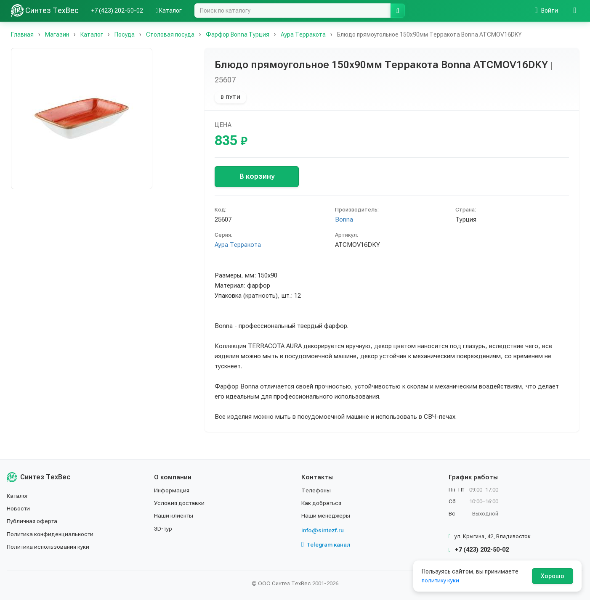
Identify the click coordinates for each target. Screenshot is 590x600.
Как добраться (322, 503)
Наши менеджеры (325, 515)
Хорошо (552, 576)
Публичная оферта (32, 521)
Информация (172, 490)
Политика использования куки (48, 546)
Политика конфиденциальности (51, 534)
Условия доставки (180, 503)
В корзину (256, 176)
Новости (19, 508)
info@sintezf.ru (322, 530)
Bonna (344, 219)
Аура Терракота (238, 244)
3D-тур (163, 528)
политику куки (441, 580)
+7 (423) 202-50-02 (117, 10)
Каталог (169, 10)
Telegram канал (326, 544)
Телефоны (316, 490)
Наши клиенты (174, 515)
